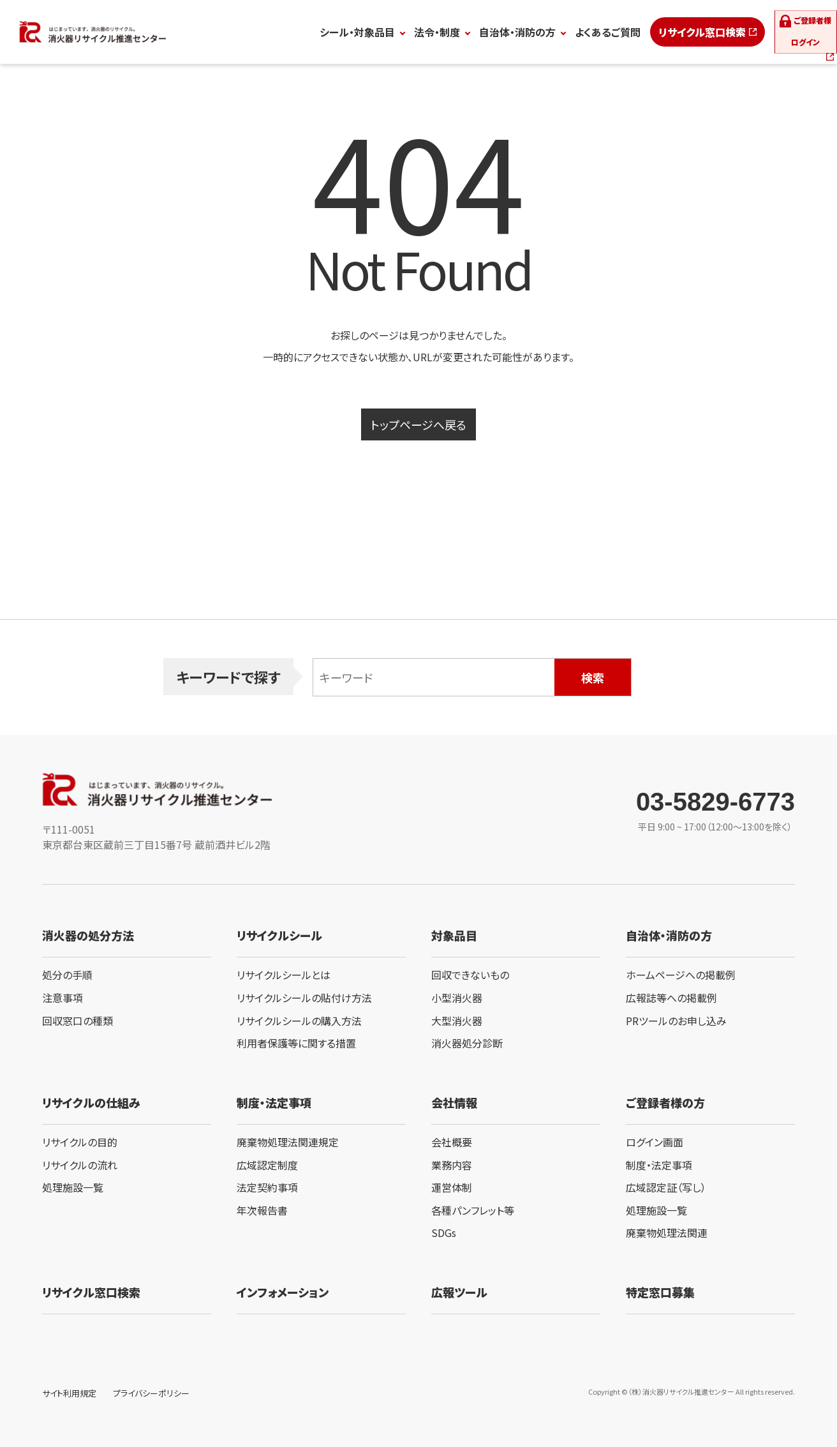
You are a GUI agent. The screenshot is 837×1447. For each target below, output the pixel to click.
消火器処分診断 (467, 1043)
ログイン (787, 32)
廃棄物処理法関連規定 (288, 1142)
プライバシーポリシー (151, 1393)
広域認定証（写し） (666, 1187)
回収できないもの (470, 974)
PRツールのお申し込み (676, 1020)
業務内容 (451, 1165)
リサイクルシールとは (283, 974)
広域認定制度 (267, 1165)
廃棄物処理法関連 (666, 1232)
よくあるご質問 (555, 32)
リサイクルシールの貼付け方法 (304, 997)
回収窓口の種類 (77, 1020)
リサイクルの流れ (79, 1165)
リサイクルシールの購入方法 (299, 1020)
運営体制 (451, 1187)
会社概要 (451, 1142)
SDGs (443, 1232)
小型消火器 (456, 997)
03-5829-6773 (715, 801)
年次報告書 (262, 1210)
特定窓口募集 (660, 1292)
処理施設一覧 (72, 1187)
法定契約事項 (267, 1187)
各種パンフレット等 (472, 1210)
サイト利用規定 (69, 1393)
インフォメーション (283, 1292)
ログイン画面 (654, 1142)
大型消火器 (456, 1020)
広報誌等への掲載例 (671, 997)
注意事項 (62, 997)
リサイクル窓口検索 (649, 32)
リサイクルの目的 (79, 1142)
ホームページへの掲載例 (681, 974)
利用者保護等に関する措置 (296, 1043)
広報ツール (459, 1292)
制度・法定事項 (659, 1165)
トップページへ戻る (418, 424)
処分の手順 (67, 974)
